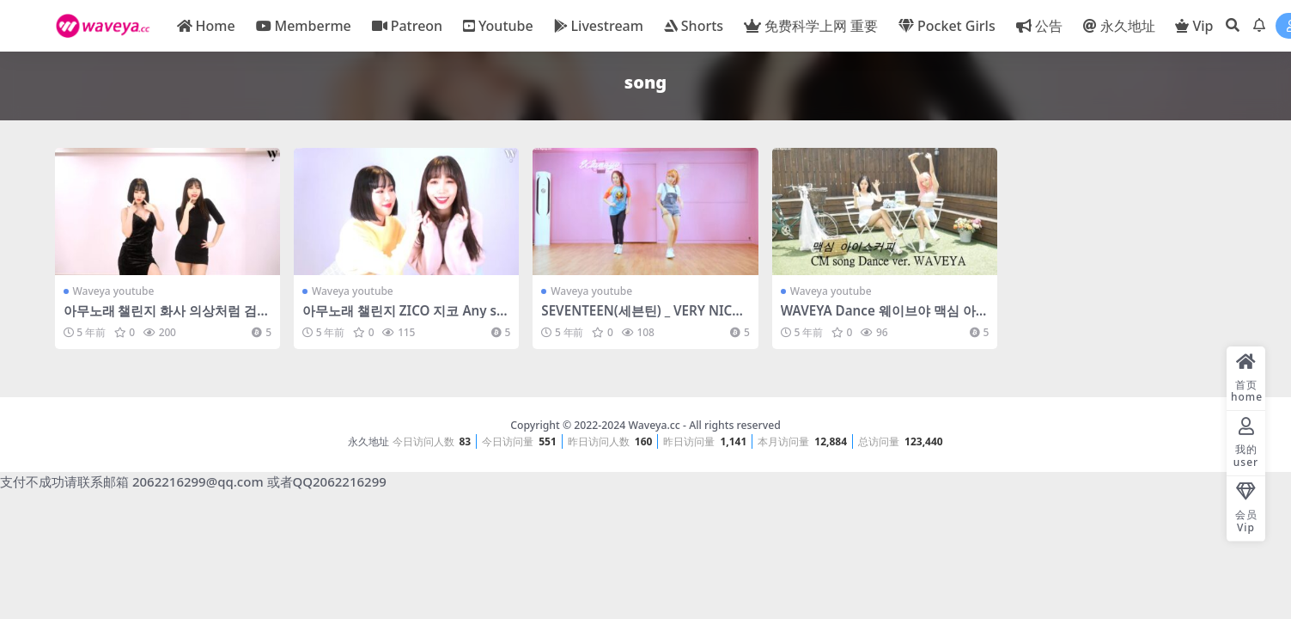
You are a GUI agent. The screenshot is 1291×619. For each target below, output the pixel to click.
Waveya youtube (114, 291)
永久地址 (368, 441)
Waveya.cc (653, 425)
